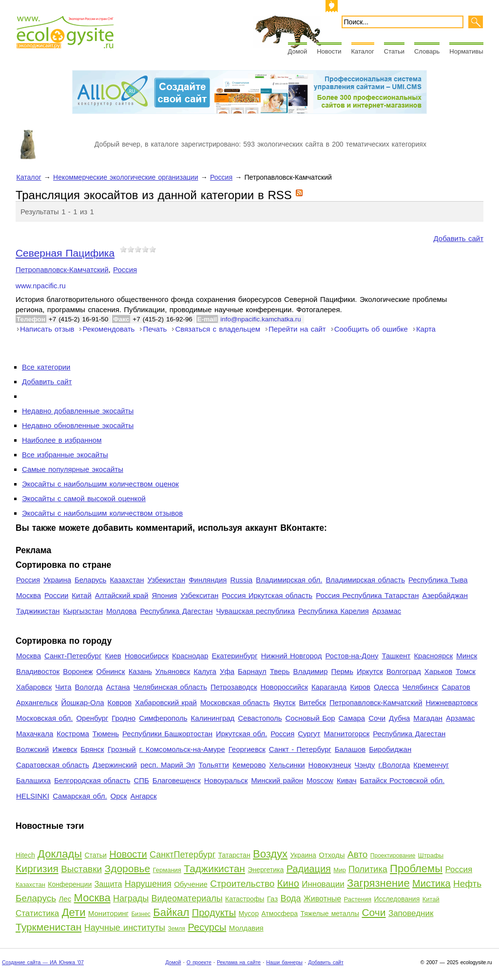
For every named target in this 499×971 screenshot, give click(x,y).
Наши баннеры (284, 962)
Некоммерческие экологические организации (125, 177)
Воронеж (78, 671)
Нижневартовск (452, 702)
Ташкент (396, 656)
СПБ (141, 780)
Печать (155, 329)
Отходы (332, 855)
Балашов (350, 749)
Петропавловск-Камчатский (62, 269)
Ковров (120, 702)
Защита (108, 884)
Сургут (309, 733)
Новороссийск (284, 687)
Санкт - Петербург (300, 749)
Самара (352, 718)
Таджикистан (38, 611)
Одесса (386, 687)
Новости (329, 51)
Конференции (70, 884)
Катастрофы (244, 899)
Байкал (171, 912)
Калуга (204, 671)
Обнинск (110, 671)
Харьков (438, 671)
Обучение (191, 884)
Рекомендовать (108, 329)
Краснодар (190, 656)
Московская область (235, 702)
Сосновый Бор (310, 718)
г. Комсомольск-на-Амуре (182, 749)
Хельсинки (287, 765)
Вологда (89, 687)
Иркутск (370, 671)
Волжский (32, 749)
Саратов (456, 687)
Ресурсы (207, 927)
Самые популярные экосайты (72, 469)
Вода (290, 898)
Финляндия (208, 580)
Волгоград (403, 671)
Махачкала (34, 733)
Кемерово (249, 765)
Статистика (37, 913)
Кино (288, 883)
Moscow (320, 780)
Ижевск (64, 749)
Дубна (399, 718)
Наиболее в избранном (61, 440)
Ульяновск (172, 671)
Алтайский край (122, 595)
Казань (140, 671)
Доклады (60, 854)
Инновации (323, 884)
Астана (118, 687)
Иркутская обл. (241, 733)
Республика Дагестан (176, 611)
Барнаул (252, 671)
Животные (322, 899)
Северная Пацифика (65, 253)
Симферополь (163, 718)
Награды (131, 898)
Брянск (92, 749)
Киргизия (37, 868)
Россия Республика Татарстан (367, 595)
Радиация (309, 868)
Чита (63, 687)
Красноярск (433, 656)
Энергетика (266, 870)
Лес (65, 899)
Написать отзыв (47, 329)
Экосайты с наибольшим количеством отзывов (102, 513)
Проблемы (416, 868)
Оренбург (92, 718)
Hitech (25, 855)
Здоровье (127, 868)
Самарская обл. (80, 796)
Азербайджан (445, 595)
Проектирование (393, 855)
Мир (339, 870)
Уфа (227, 671)
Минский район (277, 780)
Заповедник (411, 913)
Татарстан (234, 855)
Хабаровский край (166, 702)
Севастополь (260, 718)
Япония (164, 595)
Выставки (81, 869)
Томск (466, 671)
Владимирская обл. (289, 580)
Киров (360, 687)
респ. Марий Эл (167, 765)
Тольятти (213, 765)
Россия (221, 177)
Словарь (427, 51)
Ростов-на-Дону (352, 656)
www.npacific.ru (41, 286)
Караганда (328, 687)
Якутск (284, 702)
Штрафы (430, 855)
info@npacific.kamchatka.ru (260, 319)
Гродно (123, 718)
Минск (466, 656)
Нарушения (148, 884)
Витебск (312, 702)
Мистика (431, 883)
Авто (357, 854)
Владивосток (37, 671)
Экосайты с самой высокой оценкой (84, 498)
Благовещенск (177, 780)
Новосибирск (147, 656)
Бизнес (140, 914)
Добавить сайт (458, 238)
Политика (367, 869)
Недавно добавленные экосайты (78, 411)
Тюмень (106, 733)
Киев (113, 656)
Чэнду (364, 765)
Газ (272, 899)
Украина (57, 580)
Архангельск (37, 702)
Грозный (122, 749)
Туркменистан (48, 927)
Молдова (121, 611)
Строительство (242, 883)
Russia (241, 580)
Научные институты (124, 928)
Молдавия (246, 928)
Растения (358, 899)
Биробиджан (390, 749)
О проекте (199, 962)
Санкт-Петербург (72, 656)
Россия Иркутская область (267, 595)
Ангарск (144, 796)
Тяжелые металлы (329, 913)
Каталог (362, 51)
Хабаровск (34, 687)
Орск (119, 796)
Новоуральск (226, 780)
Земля (176, 928)
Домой (297, 51)
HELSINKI (32, 796)
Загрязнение (378, 883)
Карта (426, 329)
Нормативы (466, 51)
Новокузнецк (329, 765)
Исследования (397, 899)
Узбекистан (166, 580)
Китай (81, 595)
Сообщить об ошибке (371, 329)
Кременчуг (431, 765)
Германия (167, 870)
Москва (28, 595)
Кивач (347, 780)
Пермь (342, 671)
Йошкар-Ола (82, 702)
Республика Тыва (438, 580)
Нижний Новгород (291, 656)
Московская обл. (44, 718)
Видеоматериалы (187, 898)
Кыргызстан (83, 611)
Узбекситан (199, 595)
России (56, 595)
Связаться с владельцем (217, 329)
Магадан (427, 718)
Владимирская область (365, 580)
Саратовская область (52, 765)
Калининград (212, 718)
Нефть (467, 883)
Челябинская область (170, 687)
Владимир (310, 671)
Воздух (270, 854)
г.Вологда (394, 765)
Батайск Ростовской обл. (402, 780)
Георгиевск (247, 749)
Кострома (73, 733)
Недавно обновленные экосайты (78, 425)
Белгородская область (92, 780)
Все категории (46, 367)
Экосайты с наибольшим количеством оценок (100, 484)
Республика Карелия (333, 611)
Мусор (249, 913)
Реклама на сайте (239, 962)
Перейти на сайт (297, 329)
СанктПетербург (182, 854)
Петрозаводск (234, 687)
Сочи (376, 718)
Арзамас (386, 611)
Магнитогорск (346, 733)
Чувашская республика (255, 611)
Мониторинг (108, 913)
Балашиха (33, 780)
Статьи (394, 51)
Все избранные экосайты (65, 454)
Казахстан (127, 580)
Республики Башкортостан (167, 733)
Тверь (280, 671)
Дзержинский (115, 765)
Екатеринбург (234, 656)
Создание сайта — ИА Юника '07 (43, 962)
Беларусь (90, 580)
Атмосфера (279, 913)
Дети (74, 912)
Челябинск (421, 687)
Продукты (214, 912)
